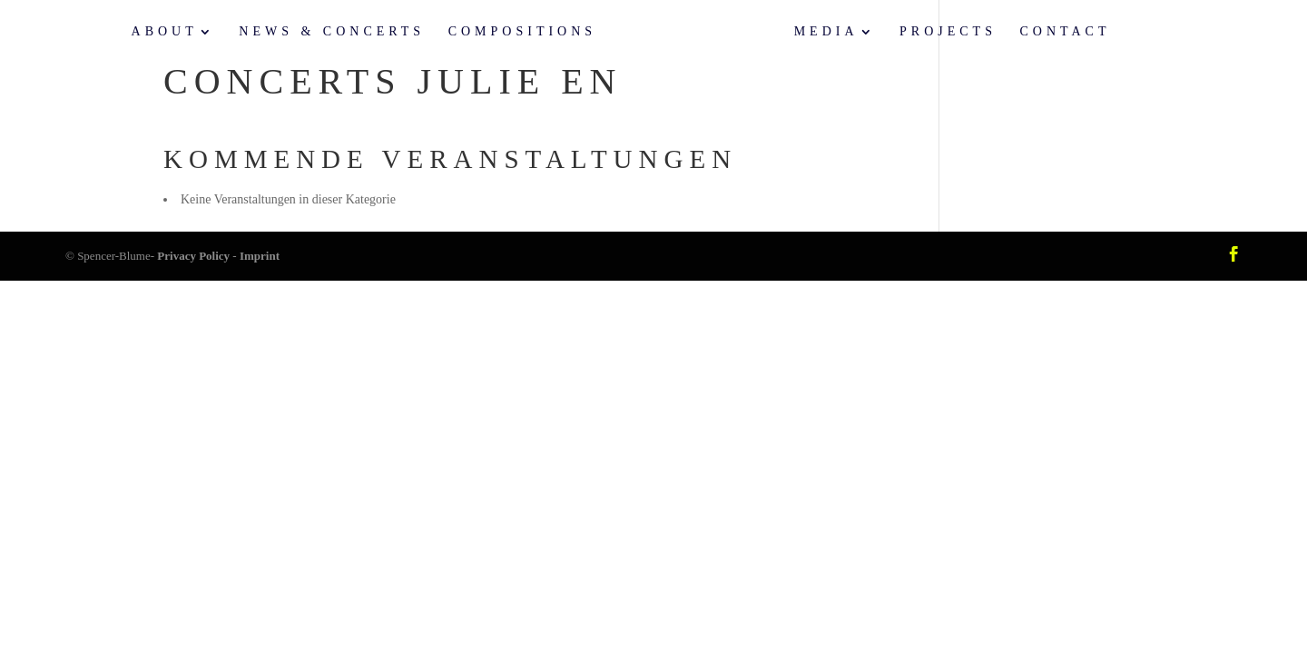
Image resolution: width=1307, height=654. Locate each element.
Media (826, 31)
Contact (1064, 31)
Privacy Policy (193, 256)
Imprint (260, 256)
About (165, 31)
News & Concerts (332, 31)
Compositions (522, 31)
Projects (948, 31)
